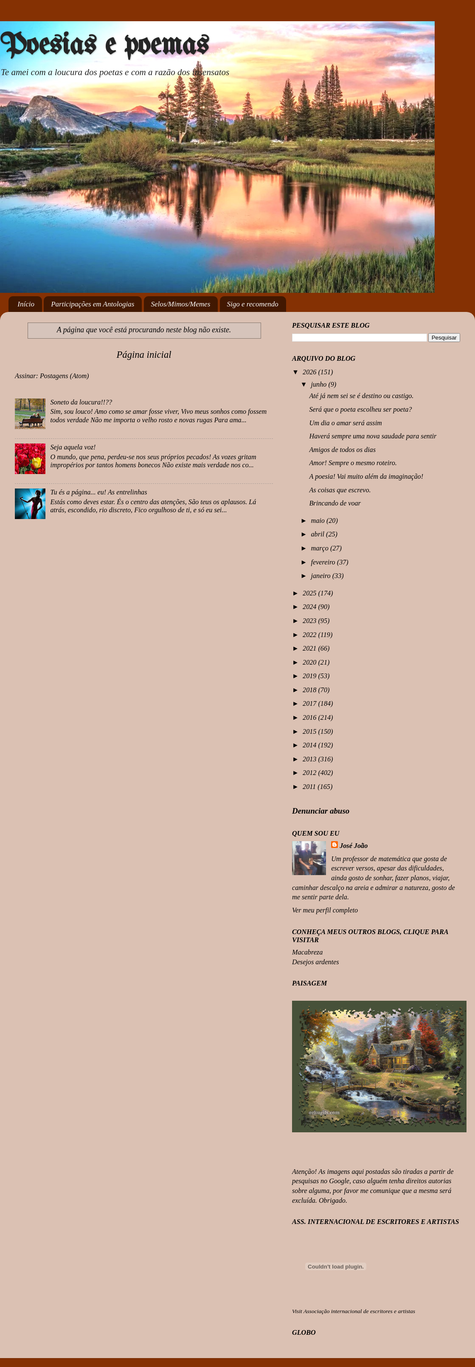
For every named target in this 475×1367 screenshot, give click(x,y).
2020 (310, 662)
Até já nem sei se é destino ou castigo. (361, 396)
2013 (310, 759)
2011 (310, 787)
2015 (310, 731)
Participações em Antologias (92, 304)
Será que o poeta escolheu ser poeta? (360, 409)
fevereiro (324, 562)
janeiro (321, 576)
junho (319, 384)
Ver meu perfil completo (325, 910)
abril (318, 534)
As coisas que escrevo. (340, 490)
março (320, 548)
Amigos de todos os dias (342, 450)
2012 (310, 773)
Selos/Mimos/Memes (181, 304)
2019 (310, 676)
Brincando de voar (334, 503)
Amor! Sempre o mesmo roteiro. (352, 463)
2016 (310, 717)
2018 (310, 690)
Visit (353, 1311)
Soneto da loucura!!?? (81, 402)
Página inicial (143, 354)
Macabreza (307, 952)
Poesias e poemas (104, 46)
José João (354, 846)
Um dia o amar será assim (345, 423)
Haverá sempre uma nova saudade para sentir (372, 436)
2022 (310, 635)
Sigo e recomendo (252, 304)
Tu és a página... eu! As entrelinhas (98, 492)
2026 (310, 372)
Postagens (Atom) (64, 376)
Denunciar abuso (320, 810)
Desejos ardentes (315, 962)
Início (25, 304)
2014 (310, 745)
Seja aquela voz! (73, 447)
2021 (310, 648)
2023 (310, 621)
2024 (310, 607)
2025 (310, 593)
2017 (310, 703)
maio (318, 521)
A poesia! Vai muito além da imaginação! (366, 476)
